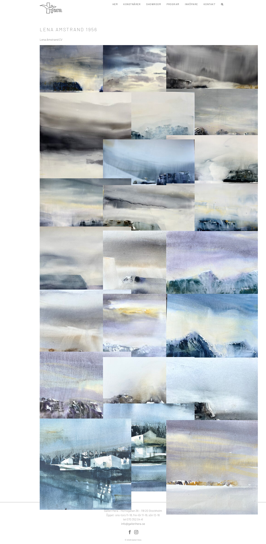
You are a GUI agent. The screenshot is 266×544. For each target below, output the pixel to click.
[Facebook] (130, 532)
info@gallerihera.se (133, 523)
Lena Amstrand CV (51, 39)
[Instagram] (136, 532)
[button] (222, 4)
